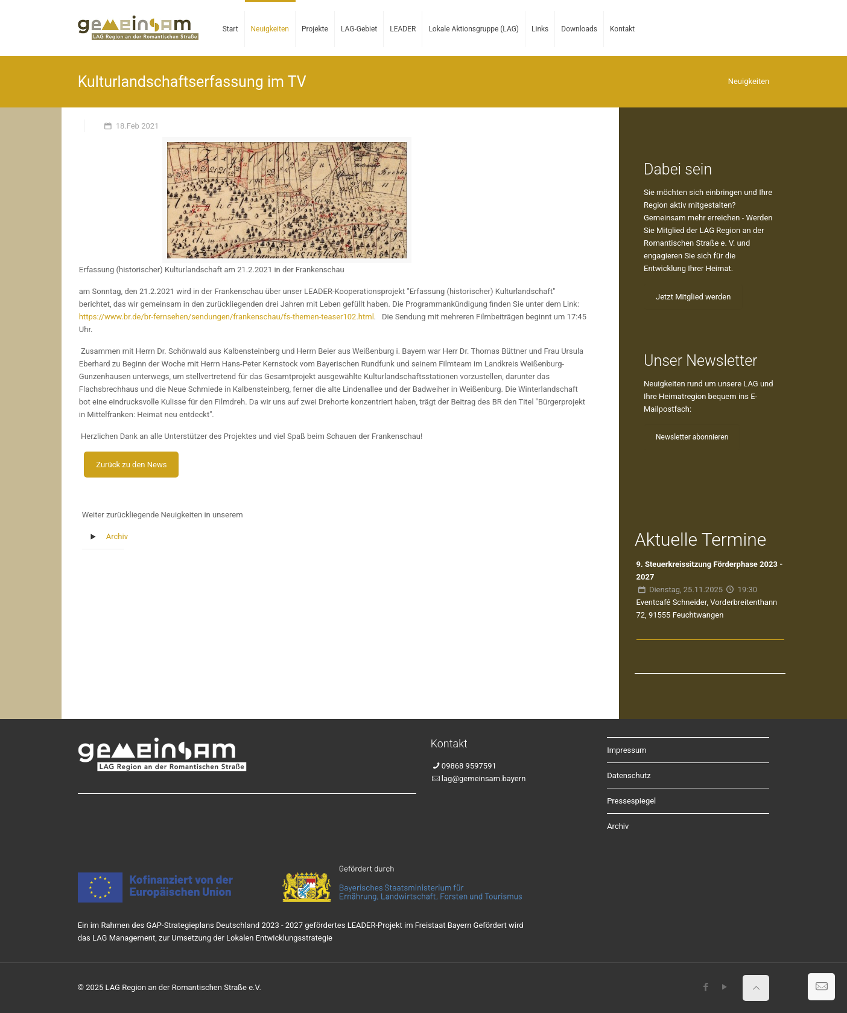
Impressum (626, 750)
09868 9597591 (469, 765)
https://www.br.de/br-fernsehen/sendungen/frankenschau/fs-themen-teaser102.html (226, 316)
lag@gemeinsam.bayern (483, 778)
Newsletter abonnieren (692, 437)
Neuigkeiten (749, 81)
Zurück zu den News (131, 464)
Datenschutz (628, 775)
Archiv (117, 536)
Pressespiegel (631, 800)
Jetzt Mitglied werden (693, 296)
